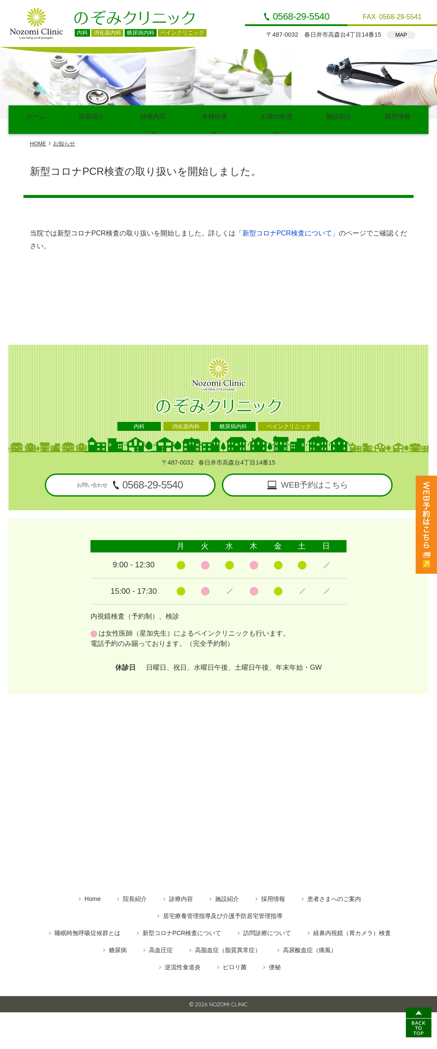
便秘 (275, 961)
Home (92, 892)
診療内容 (153, 117)
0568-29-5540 (301, 16)
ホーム (36, 117)
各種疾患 (214, 117)
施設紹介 (338, 117)
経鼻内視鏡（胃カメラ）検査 (352, 927)
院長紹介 (91, 117)
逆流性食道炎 (183, 961)
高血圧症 (161, 944)
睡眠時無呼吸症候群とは (87, 927)
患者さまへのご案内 (334, 892)
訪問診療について (267, 927)
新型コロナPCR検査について (182, 927)
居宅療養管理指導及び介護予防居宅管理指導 (223, 910)
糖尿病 (118, 944)
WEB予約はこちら (315, 478)
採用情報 (397, 117)
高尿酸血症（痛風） (310, 944)
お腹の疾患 (277, 117)
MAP (401, 35)
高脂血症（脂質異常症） (228, 944)
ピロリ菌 (235, 961)
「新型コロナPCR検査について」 (287, 227)
